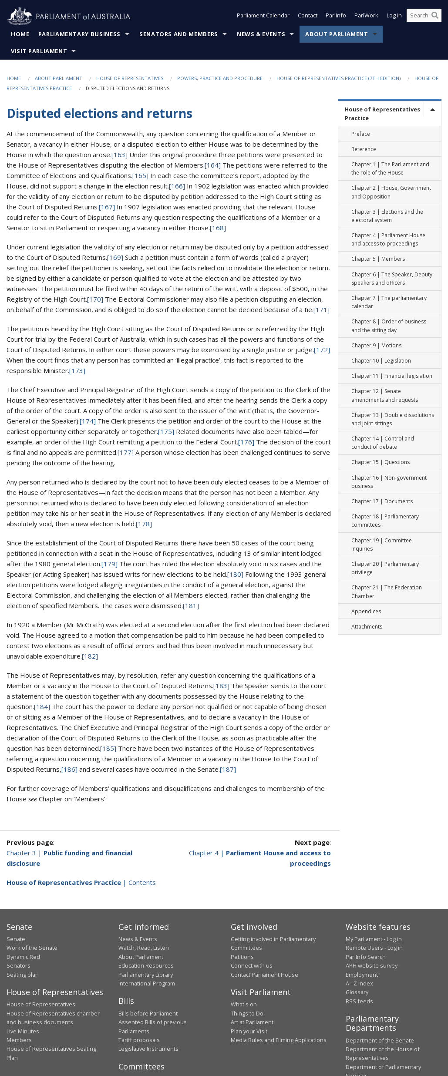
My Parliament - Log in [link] (374, 939)
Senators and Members (178, 34)
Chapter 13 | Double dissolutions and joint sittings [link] (392, 419)
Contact (307, 16)
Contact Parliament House (264, 974)
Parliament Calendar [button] (263, 16)
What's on (244, 1005)
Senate (16, 939)
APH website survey (371, 966)
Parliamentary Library (145, 974)
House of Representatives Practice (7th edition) (338, 78)
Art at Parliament (252, 1022)
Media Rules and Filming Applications (279, 1040)
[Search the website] (424, 16)
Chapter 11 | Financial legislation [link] (391, 376)
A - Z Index (359, 984)
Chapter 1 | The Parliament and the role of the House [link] (390, 169)
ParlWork (366, 16)
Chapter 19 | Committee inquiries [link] (381, 544)
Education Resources (146, 966)
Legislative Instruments (148, 1049)
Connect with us (252, 966)
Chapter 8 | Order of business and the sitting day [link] (388, 326)
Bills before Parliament (148, 1014)
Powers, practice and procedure (220, 78)
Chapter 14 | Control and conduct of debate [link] (382, 443)
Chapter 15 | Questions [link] (380, 462)
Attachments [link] (366, 627)
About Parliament (336, 34)
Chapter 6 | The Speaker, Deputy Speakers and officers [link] (391, 278)
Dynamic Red (23, 957)
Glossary (357, 992)
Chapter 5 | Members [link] (378, 259)
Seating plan (23, 974)
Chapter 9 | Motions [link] (376, 345)
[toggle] (432, 109)
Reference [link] (363, 149)
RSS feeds (359, 1001)
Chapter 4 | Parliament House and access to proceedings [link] (388, 240)
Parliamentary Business (79, 34)
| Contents (81, 882)
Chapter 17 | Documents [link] (382, 501)
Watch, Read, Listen (143, 948)
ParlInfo (336, 16)
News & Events (261, 34)
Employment (362, 974)
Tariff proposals (139, 1040)
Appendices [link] (366, 611)
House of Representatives (129, 78)
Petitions (242, 957)
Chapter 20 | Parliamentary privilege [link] (385, 568)
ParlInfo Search (366, 957)
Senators (18, 966)
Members (19, 1040)
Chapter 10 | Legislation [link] (381, 361)
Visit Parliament (39, 51)
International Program (146, 984)
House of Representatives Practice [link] (382, 114)
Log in (394, 16)
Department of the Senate (380, 1040)
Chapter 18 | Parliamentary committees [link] (385, 521)
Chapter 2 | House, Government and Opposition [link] (391, 192)
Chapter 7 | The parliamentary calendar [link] (389, 302)
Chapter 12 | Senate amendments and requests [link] (384, 396)
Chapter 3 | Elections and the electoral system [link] (387, 216)
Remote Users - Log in (374, 948)
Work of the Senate (32, 948)
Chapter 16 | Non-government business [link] (389, 482)
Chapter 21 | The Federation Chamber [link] (386, 592)
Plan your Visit (249, 1031)
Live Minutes (23, 1031)
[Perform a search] (434, 16)
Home (20, 34)
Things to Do (247, 1014)
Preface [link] (360, 134)
